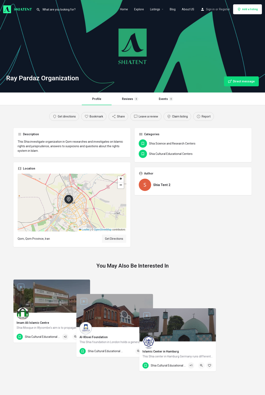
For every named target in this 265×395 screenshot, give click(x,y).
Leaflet (84, 229)
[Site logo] (18, 9)
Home (124, 9)
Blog (173, 9)
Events (166, 99)
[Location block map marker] (68, 199)
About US (188, 9)
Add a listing (247, 9)
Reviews (130, 99)
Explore (139, 9)
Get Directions (114, 238)
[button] (72, 202)
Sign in (210, 9)
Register (224, 9)
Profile (96, 99)
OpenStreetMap (103, 229)
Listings (155, 9)
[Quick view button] (75, 336)
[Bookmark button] (83, 336)
